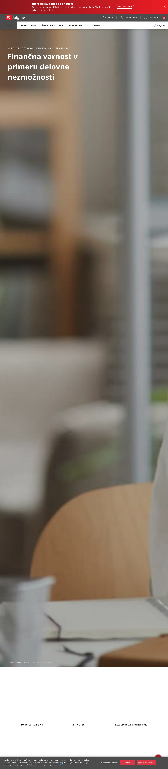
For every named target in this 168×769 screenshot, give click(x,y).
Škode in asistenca (52, 25)
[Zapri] (164, 763)
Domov (10, 662)
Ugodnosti (75, 25)
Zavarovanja (28, 25)
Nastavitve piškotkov (109, 764)
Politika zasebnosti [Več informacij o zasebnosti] (68, 766)
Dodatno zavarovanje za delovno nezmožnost (34, 662)
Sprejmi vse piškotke (146, 764)
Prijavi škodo (125, 7)
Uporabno (94, 25)
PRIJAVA (161, 25)
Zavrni (127, 764)
